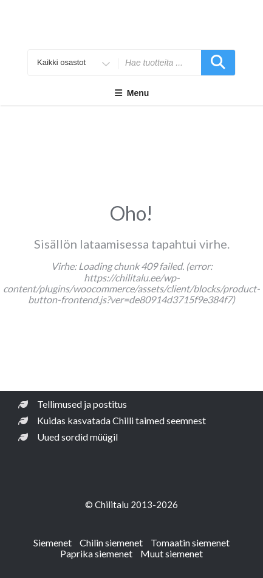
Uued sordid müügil (77, 436)
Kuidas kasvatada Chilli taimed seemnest (121, 420)
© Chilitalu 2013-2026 (131, 504)
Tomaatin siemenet (190, 542)
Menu (131, 93)
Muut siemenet (171, 553)
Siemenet (52, 542)
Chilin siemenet (111, 542)
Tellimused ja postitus (82, 404)
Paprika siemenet (96, 553)
